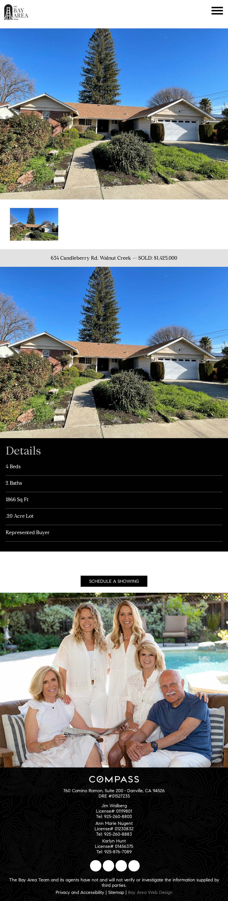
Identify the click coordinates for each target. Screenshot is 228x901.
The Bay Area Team (16, 12)
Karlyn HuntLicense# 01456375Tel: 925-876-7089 (114, 846)
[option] (34, 224)
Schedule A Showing (114, 581)
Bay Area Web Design (150, 892)
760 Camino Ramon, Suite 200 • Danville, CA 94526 (114, 790)
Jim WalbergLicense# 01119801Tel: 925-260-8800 (114, 811)
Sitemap (116, 892)
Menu (217, 10)
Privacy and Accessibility (80, 892)
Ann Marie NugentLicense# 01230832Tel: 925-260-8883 (114, 829)
